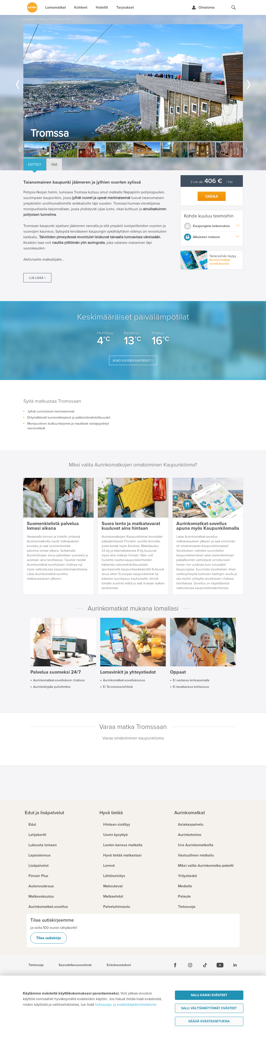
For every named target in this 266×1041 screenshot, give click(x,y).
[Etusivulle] (32, 7)
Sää (54, 165)
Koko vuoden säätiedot (131, 360)
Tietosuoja (36, 965)
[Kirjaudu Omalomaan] (203, 7)
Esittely (34, 165)
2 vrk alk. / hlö (212, 182)
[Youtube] (220, 965)
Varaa (211, 197)
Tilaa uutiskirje (48, 938)
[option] (133, 82)
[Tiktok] (205, 965)
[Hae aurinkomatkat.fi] (233, 7)
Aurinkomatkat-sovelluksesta (220, 262)
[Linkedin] (234, 965)
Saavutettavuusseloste (75, 965)
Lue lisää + (37, 278)
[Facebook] (175, 965)
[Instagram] (190, 965)
